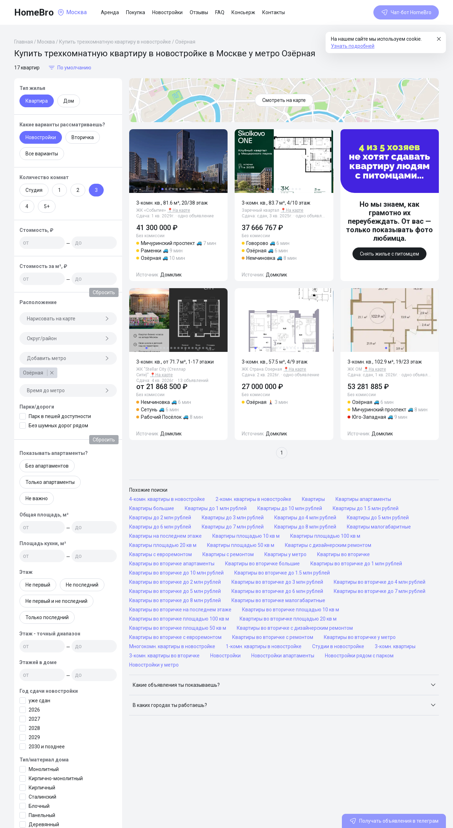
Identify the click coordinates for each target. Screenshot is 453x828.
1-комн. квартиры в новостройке (264, 646)
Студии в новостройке (338, 646)
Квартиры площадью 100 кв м (325, 536)
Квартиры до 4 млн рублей (305, 517)
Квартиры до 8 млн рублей (305, 527)
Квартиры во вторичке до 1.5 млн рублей (282, 573)
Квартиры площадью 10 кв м (246, 536)
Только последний (47, 617)
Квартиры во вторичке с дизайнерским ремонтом (295, 628)
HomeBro (34, 12)
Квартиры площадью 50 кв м (240, 545)
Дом (68, 101)
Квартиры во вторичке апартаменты (171, 563)
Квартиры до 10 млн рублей (289, 508)
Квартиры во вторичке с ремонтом (272, 637)
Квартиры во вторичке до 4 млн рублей (379, 582)
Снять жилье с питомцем (389, 254)
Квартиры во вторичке (343, 554)
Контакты (273, 12)
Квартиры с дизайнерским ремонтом (328, 545)
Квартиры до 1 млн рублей (216, 508)
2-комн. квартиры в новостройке (253, 499)
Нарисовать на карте (68, 318)
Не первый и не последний (56, 601)
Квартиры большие (151, 508)
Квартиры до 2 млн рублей (160, 517)
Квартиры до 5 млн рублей (378, 517)
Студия (33, 190)
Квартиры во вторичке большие (262, 563)
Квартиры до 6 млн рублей (160, 527)
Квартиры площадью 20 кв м (162, 545)
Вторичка (82, 137)
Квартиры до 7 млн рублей (233, 527)
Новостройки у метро (154, 665)
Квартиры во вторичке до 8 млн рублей (175, 600)
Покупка (135, 12)
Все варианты (41, 153)
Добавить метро (68, 358)
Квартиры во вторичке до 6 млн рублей (277, 591)
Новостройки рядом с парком (359, 655)
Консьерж (243, 12)
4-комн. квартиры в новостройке (167, 499)
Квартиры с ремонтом (228, 554)
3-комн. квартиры (395, 646)
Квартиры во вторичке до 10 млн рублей (176, 573)
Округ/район (68, 338)
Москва (46, 42)
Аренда (110, 12)
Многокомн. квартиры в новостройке (172, 646)
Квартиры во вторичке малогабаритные (278, 600)
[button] (284, 685)
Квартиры (313, 499)
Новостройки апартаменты (282, 655)
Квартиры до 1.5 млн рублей (365, 508)
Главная (23, 42)
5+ (47, 206)
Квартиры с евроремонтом (160, 554)
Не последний (82, 585)
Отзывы (199, 12)
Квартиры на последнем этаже (165, 536)
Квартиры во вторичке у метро (360, 637)
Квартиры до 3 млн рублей (233, 517)
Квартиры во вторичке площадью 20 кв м (288, 619)
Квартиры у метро (285, 554)
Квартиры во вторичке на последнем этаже (180, 609)
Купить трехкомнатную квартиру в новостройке (115, 42)
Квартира (36, 101)
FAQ (219, 12)
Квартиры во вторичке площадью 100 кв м (179, 619)
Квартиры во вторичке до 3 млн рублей (277, 582)
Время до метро (68, 390)
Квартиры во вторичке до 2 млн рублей (175, 582)
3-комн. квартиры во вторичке (164, 655)
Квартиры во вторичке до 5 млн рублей (175, 591)
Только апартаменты (50, 482)
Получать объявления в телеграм (393, 820)
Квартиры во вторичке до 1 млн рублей (356, 563)
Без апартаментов (47, 466)
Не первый (37, 585)
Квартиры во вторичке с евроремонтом (175, 637)
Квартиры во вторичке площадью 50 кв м (177, 628)
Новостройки (167, 12)
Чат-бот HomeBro (406, 12)
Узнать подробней (352, 46)
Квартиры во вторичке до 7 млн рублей (379, 591)
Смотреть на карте (284, 100)
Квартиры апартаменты (363, 499)
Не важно (36, 498)
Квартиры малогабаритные (379, 527)
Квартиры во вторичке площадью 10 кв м (290, 609)
